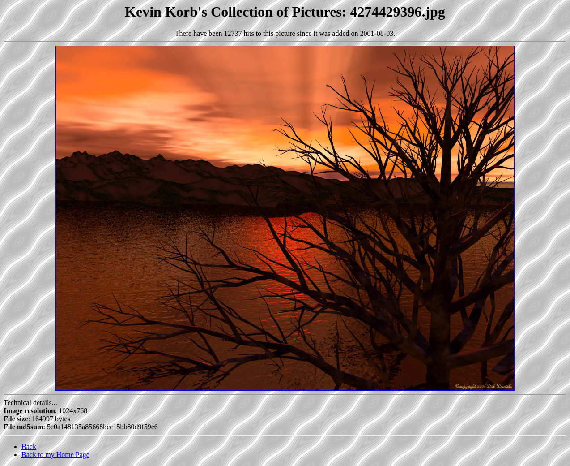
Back (28, 446)
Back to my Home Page (55, 454)
